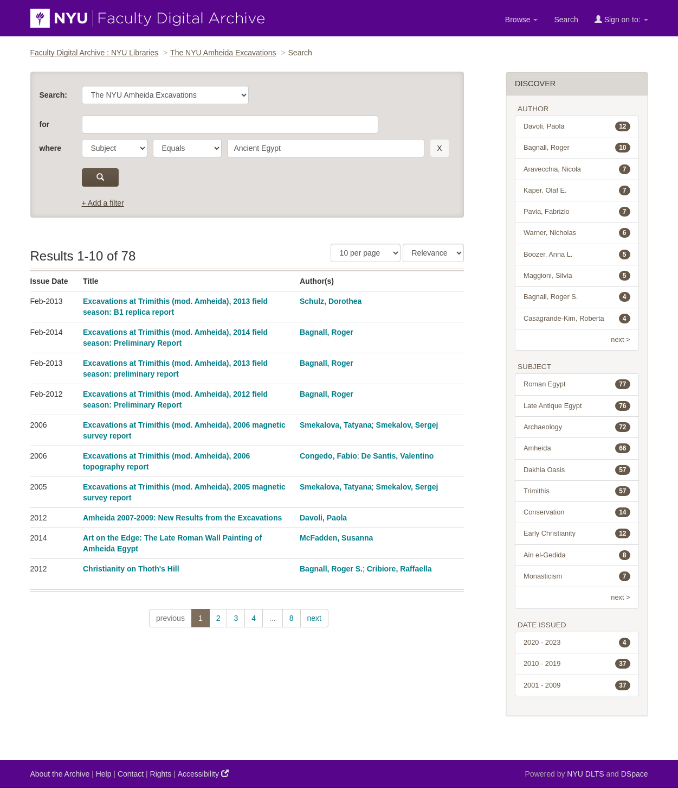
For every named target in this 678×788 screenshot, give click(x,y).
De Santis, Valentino (397, 456)
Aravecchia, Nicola (577, 169)
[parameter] (114, 148)
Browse (521, 19)
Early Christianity (577, 533)
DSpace (634, 774)
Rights (161, 774)
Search (566, 19)
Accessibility (203, 773)
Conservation (577, 512)
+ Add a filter (103, 203)
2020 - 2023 (577, 642)
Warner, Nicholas (577, 233)
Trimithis (577, 491)
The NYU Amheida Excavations (223, 52)
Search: (53, 95)
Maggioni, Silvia (577, 276)
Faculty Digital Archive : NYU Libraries (94, 52)
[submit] (100, 177)
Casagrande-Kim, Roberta (577, 318)
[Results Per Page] (366, 253)
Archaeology (577, 427)
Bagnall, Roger (326, 332)
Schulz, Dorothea (330, 301)
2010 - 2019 (577, 664)
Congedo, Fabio (328, 456)
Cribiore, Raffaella (399, 568)
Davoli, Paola (323, 517)
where (50, 148)
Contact (131, 774)
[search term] (326, 148)
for (45, 124)
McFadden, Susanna (336, 537)
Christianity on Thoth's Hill (131, 568)
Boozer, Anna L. (577, 254)
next (314, 618)
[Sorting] (433, 253)
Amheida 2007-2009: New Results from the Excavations (182, 517)
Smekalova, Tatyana (336, 425)
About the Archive (60, 774)
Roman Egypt (577, 384)
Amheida (577, 448)
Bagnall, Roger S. (331, 568)
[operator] (187, 148)
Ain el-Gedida (577, 555)
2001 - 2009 (577, 685)
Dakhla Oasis (577, 470)
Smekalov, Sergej (407, 425)
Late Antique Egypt (577, 406)
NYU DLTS (585, 774)
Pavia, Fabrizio (577, 212)
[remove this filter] (439, 148)
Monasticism (577, 576)
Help (104, 774)
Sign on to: (621, 19)
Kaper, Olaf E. (577, 190)
